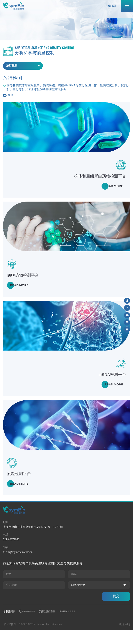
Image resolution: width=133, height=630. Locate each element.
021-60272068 (11, 539)
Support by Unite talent (50, 624)
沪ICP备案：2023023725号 (20, 624)
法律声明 (124, 624)
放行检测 (11, 65)
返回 (11, 95)
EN (114, 5)
